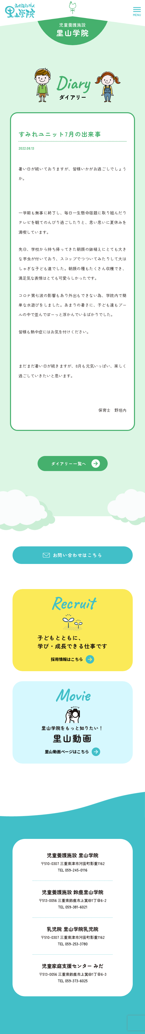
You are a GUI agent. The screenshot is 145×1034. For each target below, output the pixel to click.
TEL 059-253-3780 (73, 943)
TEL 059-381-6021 (72, 906)
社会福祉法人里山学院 (20, 10)
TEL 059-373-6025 (73, 980)
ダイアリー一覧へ (68, 464)
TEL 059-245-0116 (72, 870)
